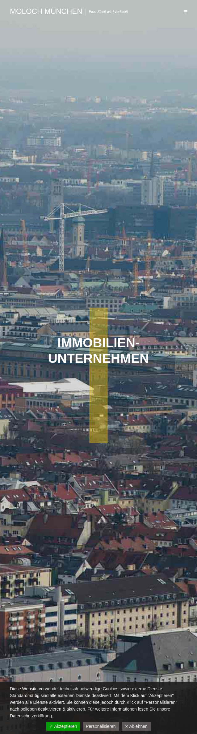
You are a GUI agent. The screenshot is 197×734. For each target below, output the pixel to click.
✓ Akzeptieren (63, 726)
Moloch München (46, 11)
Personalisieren (101, 726)
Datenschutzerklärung (31, 715)
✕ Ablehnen (136, 726)
